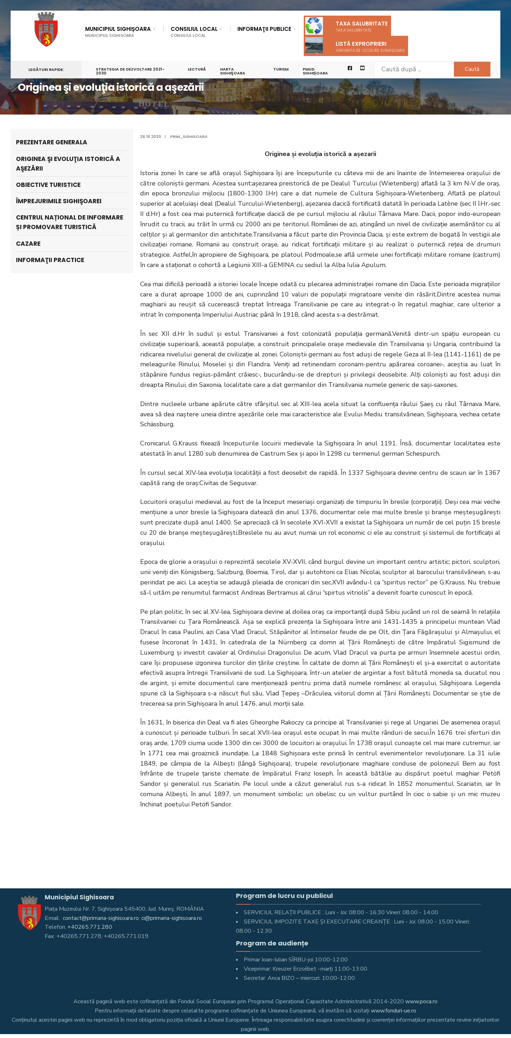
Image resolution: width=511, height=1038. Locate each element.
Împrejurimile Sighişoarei (58, 201)
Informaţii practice (50, 260)
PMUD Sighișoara (316, 71)
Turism (281, 69)
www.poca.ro (421, 1001)
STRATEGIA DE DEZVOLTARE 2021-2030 (130, 71)
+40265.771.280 (89, 927)
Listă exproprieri (355, 45)
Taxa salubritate (346, 26)
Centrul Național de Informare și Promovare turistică (69, 222)
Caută (470, 69)
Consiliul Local (194, 31)
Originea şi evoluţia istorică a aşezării (68, 164)
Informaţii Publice (264, 29)
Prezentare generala (51, 142)
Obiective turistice (48, 185)
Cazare (28, 243)
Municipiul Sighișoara (118, 31)
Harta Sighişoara (233, 71)
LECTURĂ (197, 69)
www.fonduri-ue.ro (393, 1011)
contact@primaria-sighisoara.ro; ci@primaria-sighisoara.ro (132, 918)
